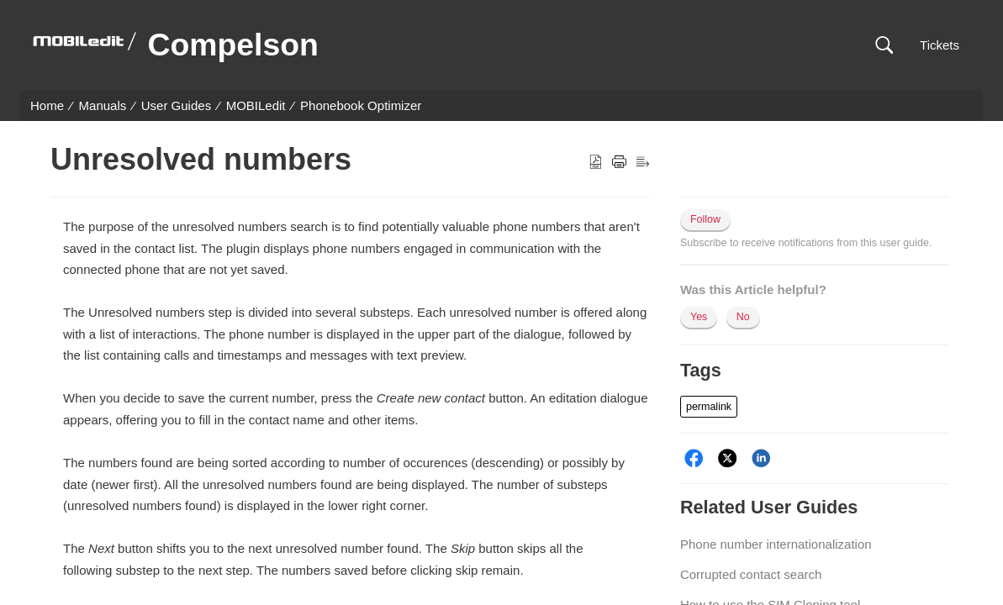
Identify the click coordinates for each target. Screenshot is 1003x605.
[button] (884, 46)
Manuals (103, 105)
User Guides (176, 105)
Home (47, 105)
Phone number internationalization (776, 544)
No (743, 317)
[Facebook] (694, 458)
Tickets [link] (939, 45)
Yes (698, 317)
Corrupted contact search (750, 574)
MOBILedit (256, 105)
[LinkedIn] (761, 458)
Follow (705, 219)
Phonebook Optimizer (360, 105)
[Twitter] (727, 458)
